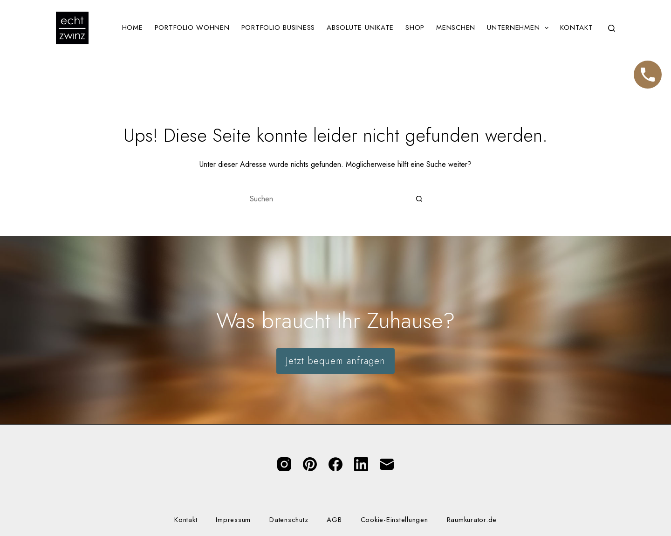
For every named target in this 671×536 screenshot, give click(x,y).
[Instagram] (284, 464)
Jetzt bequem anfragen (335, 361)
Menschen (455, 27)
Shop (415, 27)
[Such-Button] (419, 198)
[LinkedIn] (361, 464)
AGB (334, 520)
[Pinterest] (310, 464)
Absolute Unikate (360, 27)
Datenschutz (288, 520)
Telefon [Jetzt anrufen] (647, 70)
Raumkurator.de (472, 520)
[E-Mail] (387, 464)
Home (132, 27)
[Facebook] (335, 464)
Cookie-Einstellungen (394, 520)
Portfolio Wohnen (192, 27)
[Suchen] (611, 28)
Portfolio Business (278, 27)
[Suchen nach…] (326, 198)
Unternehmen (519, 28)
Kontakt (576, 27)
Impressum (233, 520)
